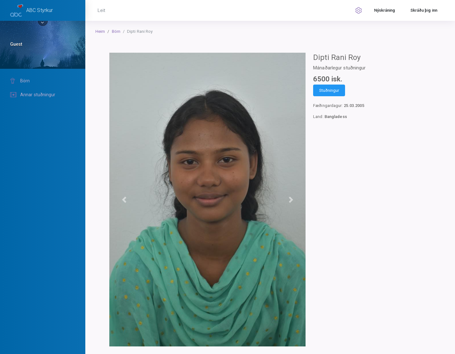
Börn (116, 31)
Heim (100, 31)
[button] (124, 199)
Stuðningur (329, 90)
